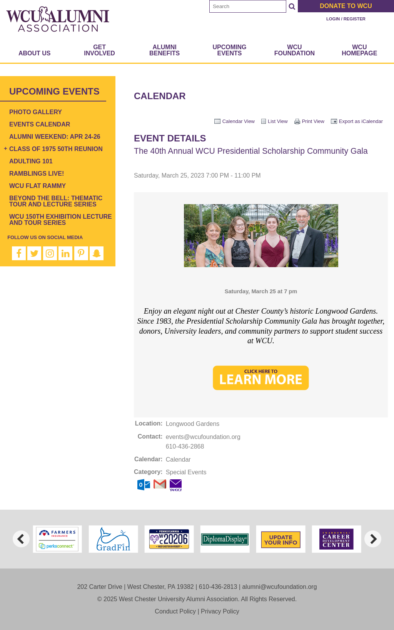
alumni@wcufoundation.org (279, 586)
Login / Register (346, 19)
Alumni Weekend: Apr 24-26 (54, 136)
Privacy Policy (220, 611)
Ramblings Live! (36, 173)
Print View (313, 121)
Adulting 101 (31, 161)
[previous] (21, 538)
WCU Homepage (359, 50)
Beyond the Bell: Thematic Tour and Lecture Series (55, 201)
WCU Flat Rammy (37, 186)
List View (278, 121)
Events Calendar (39, 124)
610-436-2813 (218, 586)
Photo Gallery (35, 112)
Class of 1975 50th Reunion (56, 149)
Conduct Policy (175, 611)
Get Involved (99, 50)
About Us (34, 53)
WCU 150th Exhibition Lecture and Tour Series (60, 219)
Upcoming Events (229, 50)
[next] (372, 538)
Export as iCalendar (361, 121)
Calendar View (238, 121)
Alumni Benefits (164, 50)
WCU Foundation (294, 50)
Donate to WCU (346, 6)
